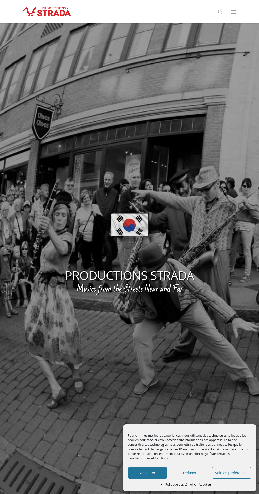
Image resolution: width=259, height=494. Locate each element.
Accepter (147, 473)
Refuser (189, 473)
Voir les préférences (232, 473)
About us (205, 484)
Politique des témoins (180, 484)
